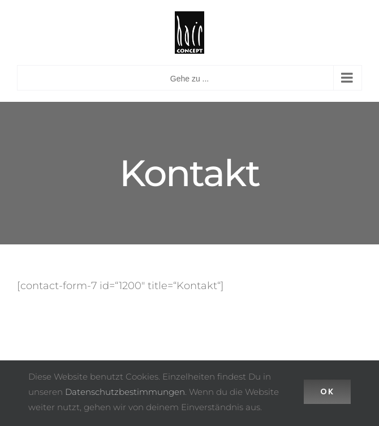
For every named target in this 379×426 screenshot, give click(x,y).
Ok (327, 391)
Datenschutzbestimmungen (125, 391)
